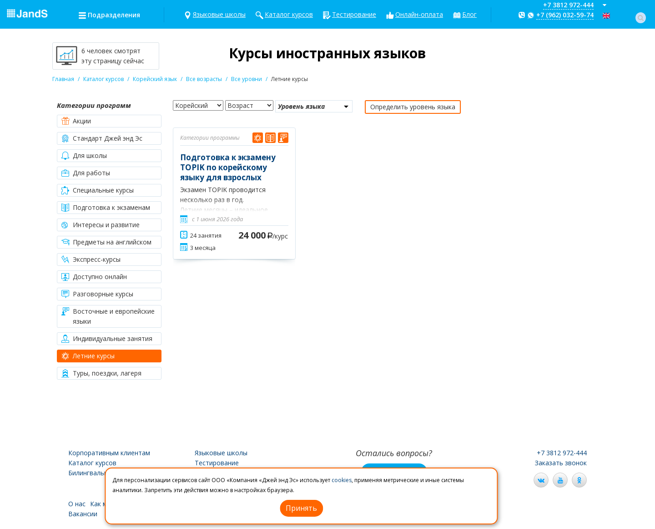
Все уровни (246, 79)
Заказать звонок (561, 462)
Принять (301, 508)
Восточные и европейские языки (114, 316)
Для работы (91, 172)
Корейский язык (155, 79)
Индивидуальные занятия (112, 338)
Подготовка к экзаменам (111, 207)
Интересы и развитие (106, 224)
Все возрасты (204, 79)
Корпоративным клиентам (109, 452)
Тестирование (354, 14)
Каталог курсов (289, 14)
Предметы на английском (112, 242)
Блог (469, 14)
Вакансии (82, 513)
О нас (77, 503)
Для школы (90, 155)
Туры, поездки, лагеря (107, 373)
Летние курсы (94, 355)
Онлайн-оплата (419, 14)
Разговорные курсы (103, 294)
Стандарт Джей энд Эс (107, 138)
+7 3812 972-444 (568, 4)
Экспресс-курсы (97, 259)
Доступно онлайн (100, 276)
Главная (63, 79)
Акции (82, 121)
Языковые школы (219, 14)
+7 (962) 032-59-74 (565, 14)
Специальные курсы (103, 190)
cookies (342, 480)
